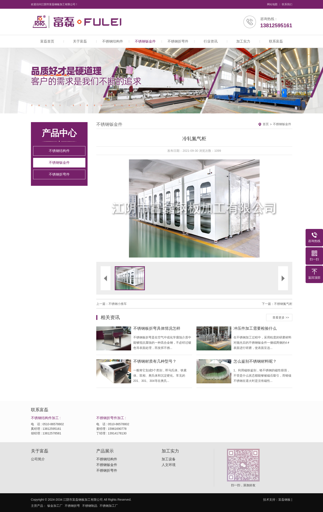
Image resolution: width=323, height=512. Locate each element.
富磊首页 (47, 41)
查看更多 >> (280, 317)
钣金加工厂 (55, 505)
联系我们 (287, 4)
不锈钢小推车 (117, 303)
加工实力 (243, 41)
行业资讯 (211, 41)
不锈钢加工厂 (109, 505)
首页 (266, 124)
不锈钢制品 (89, 505)
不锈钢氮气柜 (283, 303)
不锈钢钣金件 (145, 41)
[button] (145, 208)
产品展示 (105, 451)
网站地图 (272, 4)
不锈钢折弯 (72, 505)
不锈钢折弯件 (177, 41)
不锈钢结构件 (112, 41)
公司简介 (38, 459)
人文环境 (169, 465)
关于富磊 (80, 41)
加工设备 (169, 459)
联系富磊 (276, 41)
